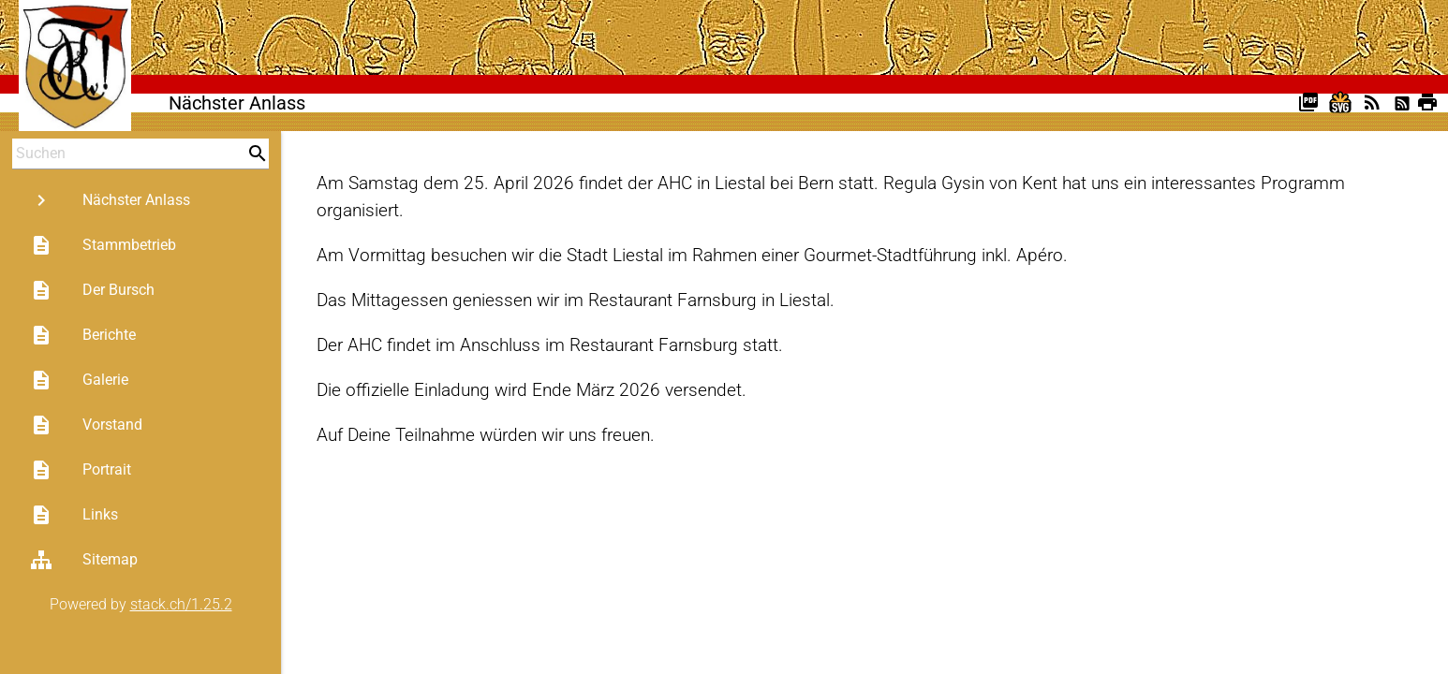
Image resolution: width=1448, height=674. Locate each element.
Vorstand (86, 425)
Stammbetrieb (103, 245)
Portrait (80, 469)
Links (74, 514)
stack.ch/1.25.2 (181, 604)
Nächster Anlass (110, 200)
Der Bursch (92, 290)
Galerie (79, 380)
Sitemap (84, 559)
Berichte (83, 335)
